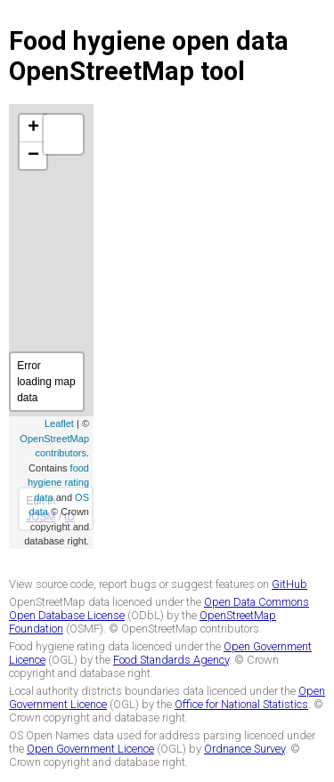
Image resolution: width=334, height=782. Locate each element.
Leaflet (59, 423)
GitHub (289, 584)
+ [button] (33, 128)
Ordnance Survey (244, 748)
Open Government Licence (90, 748)
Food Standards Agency (171, 659)
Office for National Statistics (241, 704)
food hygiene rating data (58, 483)
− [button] (33, 155)
